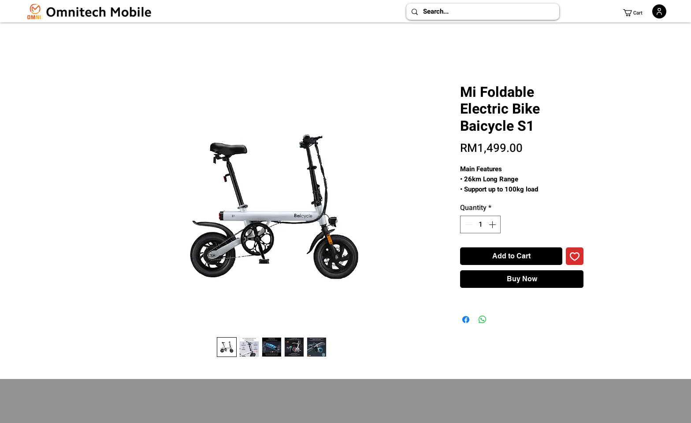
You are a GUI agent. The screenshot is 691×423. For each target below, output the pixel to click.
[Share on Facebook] (466, 319)
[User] (659, 11)
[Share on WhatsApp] (482, 319)
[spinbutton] (480, 224)
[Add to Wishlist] (574, 256)
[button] (636, 12)
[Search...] (482, 12)
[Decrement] (467, 224)
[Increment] (493, 224)
